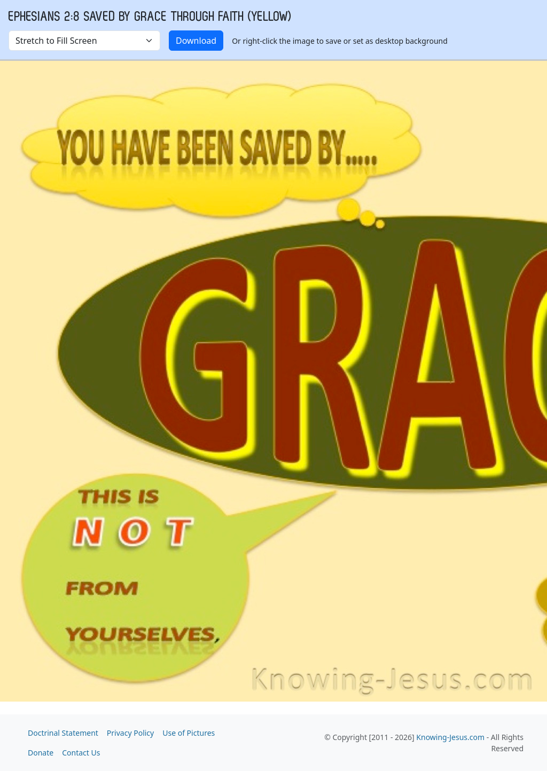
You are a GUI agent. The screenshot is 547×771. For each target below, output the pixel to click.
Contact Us (81, 753)
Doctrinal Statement (63, 733)
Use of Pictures (188, 733)
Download (196, 40)
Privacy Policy (130, 733)
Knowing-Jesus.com (450, 737)
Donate (40, 753)
